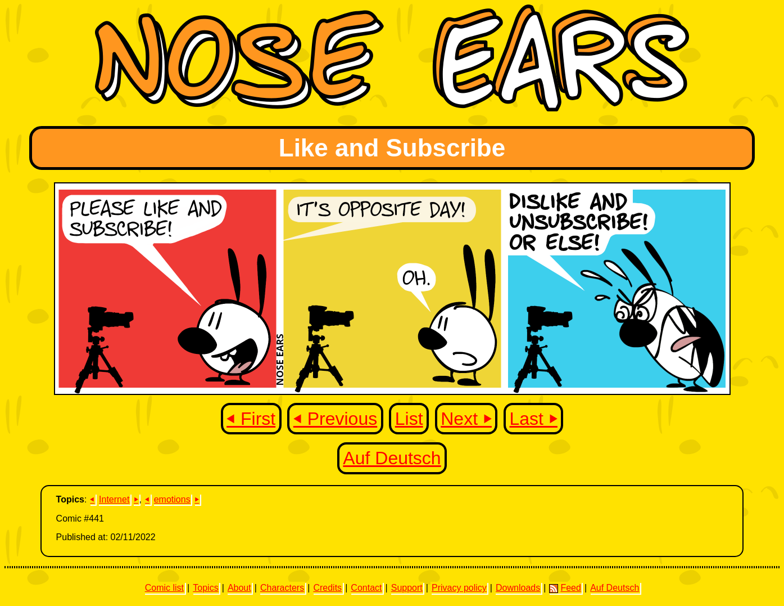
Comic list (164, 587)
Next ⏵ (466, 419)
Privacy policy (459, 587)
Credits (327, 587)
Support (407, 587)
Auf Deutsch (392, 458)
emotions (172, 499)
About (239, 587)
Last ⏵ (534, 419)
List (409, 419)
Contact (366, 587)
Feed (565, 588)
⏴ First (250, 419)
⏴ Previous (335, 419)
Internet (114, 499)
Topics (205, 587)
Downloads (518, 587)
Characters (282, 587)
